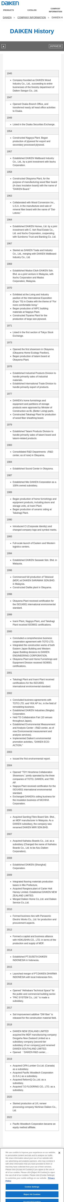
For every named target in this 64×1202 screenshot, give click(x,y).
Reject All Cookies (32, 1199)
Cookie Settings (32, 1191)
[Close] (59, 1157)
